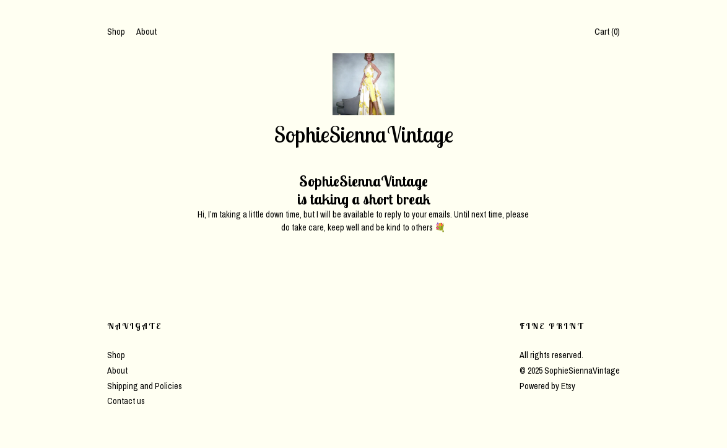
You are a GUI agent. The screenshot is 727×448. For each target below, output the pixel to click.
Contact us (126, 400)
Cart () (607, 31)
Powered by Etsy (547, 386)
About (146, 31)
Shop (116, 31)
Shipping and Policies (144, 386)
